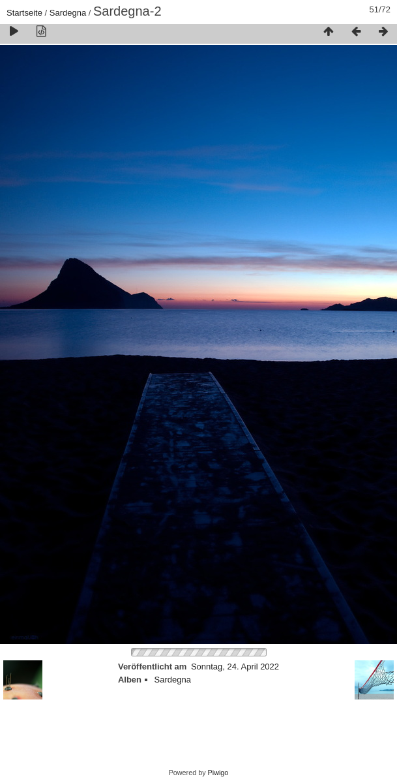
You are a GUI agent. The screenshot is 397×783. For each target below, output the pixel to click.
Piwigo (218, 772)
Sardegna (68, 13)
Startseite (24, 13)
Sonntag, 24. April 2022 (235, 666)
